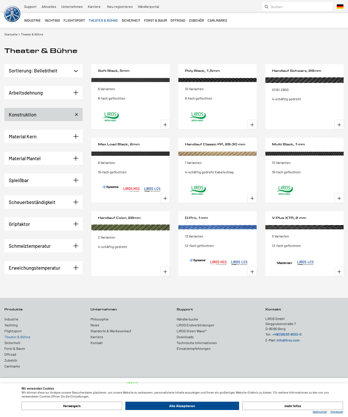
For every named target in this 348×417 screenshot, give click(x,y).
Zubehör (196, 20)
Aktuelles (49, 6)
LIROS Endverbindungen (195, 325)
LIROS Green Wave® (191, 331)
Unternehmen (72, 6)
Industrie (32, 20)
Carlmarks (217, 20)
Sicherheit (131, 20)
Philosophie (100, 319)
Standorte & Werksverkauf (111, 331)
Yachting (52, 20)
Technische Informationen (197, 343)
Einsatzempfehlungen (194, 348)
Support (30, 6)
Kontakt (97, 343)
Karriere (94, 6)
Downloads (185, 337)
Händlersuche (187, 319)
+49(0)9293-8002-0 (287, 334)
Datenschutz (320, 411)
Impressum (336, 411)
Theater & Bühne (103, 20)
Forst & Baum (155, 20)
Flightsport (74, 20)
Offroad (177, 20)
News (95, 325)
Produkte (13, 309)
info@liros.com (288, 340)
